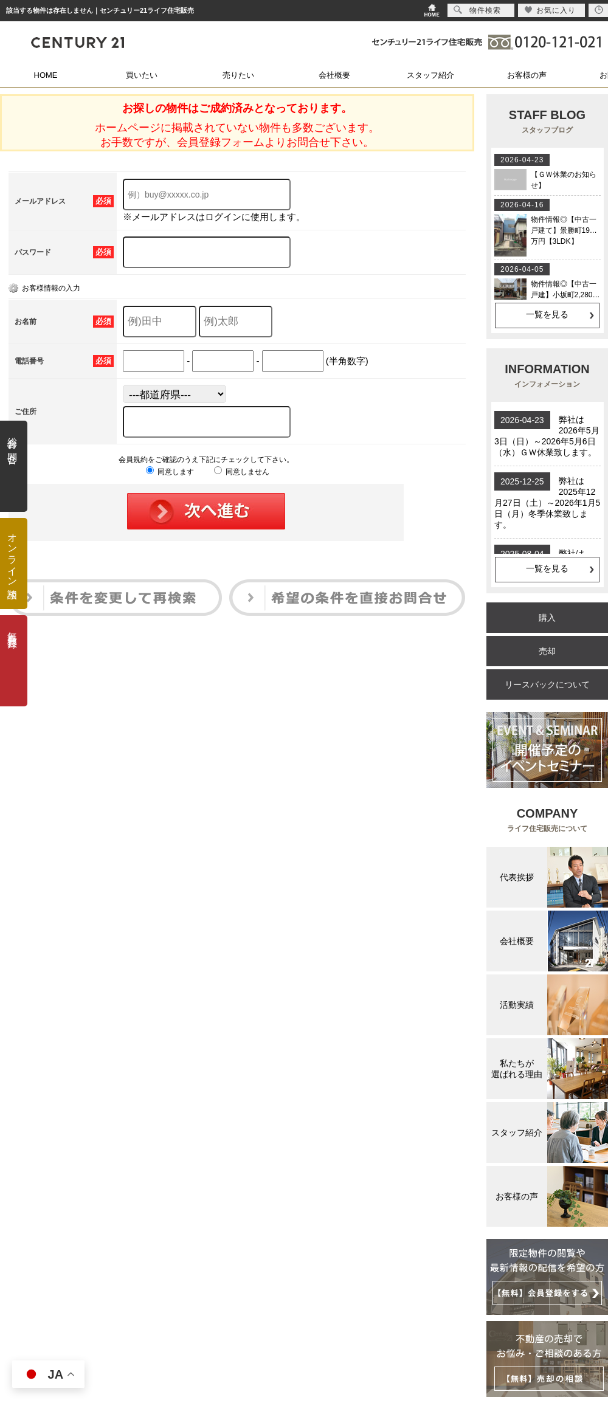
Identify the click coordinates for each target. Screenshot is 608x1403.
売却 (547, 651)
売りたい (238, 75)
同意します (170, 471)
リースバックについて (547, 684)
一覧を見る (547, 314)
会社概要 (334, 75)
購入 (547, 617)
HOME (46, 75)
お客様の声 (527, 75)
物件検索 (477, 10)
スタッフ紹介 (430, 75)
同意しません (241, 471)
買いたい (141, 75)
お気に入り (550, 10)
